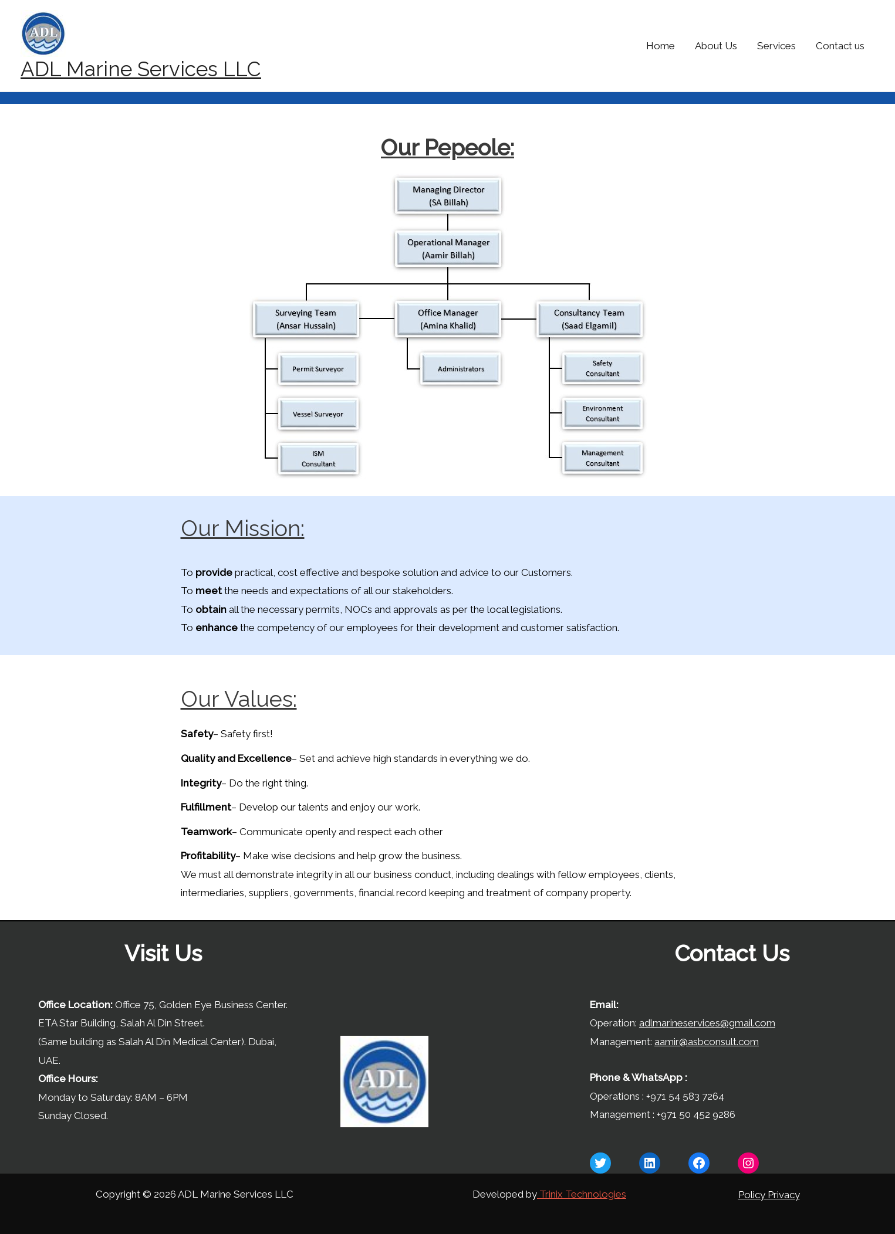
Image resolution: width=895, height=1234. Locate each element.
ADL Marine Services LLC (141, 69)
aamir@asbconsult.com (706, 1041)
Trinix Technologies (581, 1194)
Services (776, 46)
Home (660, 46)
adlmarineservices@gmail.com (707, 1023)
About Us (716, 46)
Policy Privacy (769, 1195)
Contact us (840, 46)
